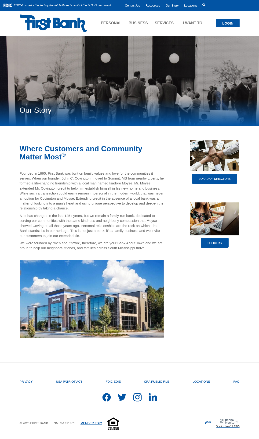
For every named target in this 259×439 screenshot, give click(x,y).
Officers (215, 243)
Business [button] (138, 23)
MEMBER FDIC (91, 423)
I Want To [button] (192, 23)
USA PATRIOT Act (69, 381)
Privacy (26, 381)
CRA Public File (156, 381)
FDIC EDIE (113, 381)
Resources (153, 5)
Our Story (172, 5)
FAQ (236, 381)
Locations (190, 5)
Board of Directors (214, 178)
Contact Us (132, 5)
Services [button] (164, 23)
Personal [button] (111, 23)
